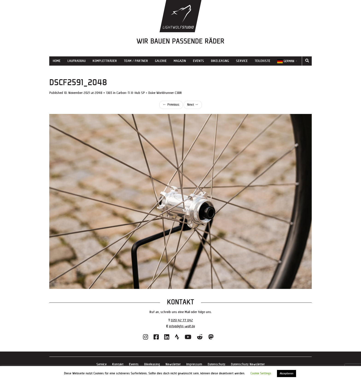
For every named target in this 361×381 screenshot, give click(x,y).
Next (192, 104)
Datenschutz (216, 364)
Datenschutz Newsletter (248, 364)
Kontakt (117, 364)
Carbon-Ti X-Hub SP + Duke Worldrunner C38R (149, 93)
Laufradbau (76, 61)
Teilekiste (262, 61)
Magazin (180, 61)
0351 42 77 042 (182, 320)
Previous (171, 104)
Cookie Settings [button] (260, 373)
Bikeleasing (220, 61)
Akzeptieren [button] (286, 373)
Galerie (161, 61)
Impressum (194, 364)
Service (242, 61)
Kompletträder (105, 61)
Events (198, 61)
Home (57, 61)
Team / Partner (136, 61)
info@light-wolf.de (182, 326)
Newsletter (173, 364)
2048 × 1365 (103, 93)
